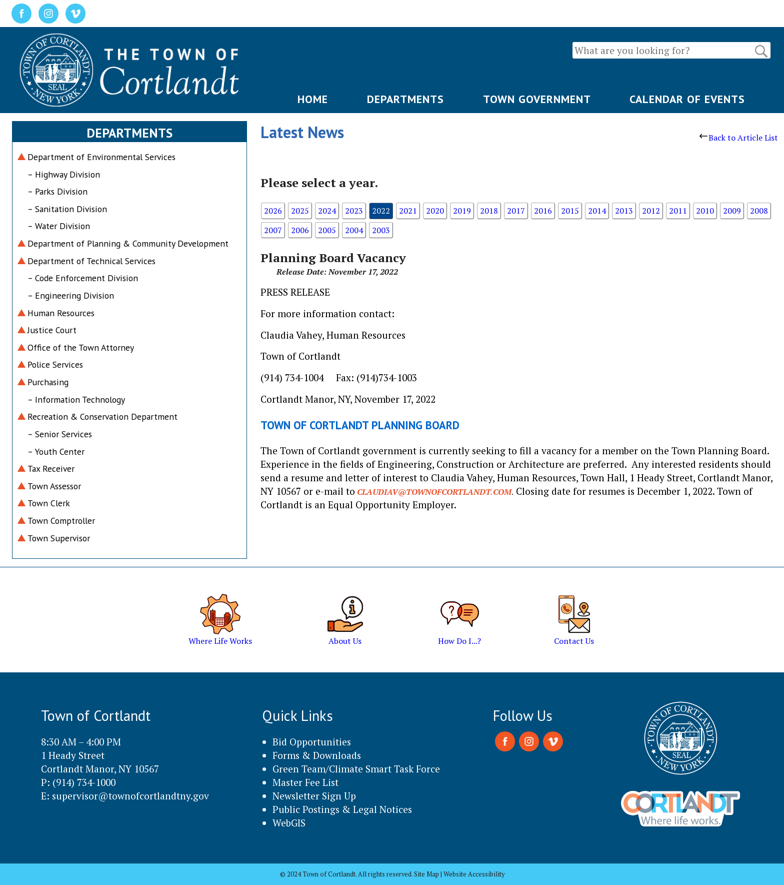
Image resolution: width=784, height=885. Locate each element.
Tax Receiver (51, 468)
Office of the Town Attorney (81, 347)
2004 (354, 230)
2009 (732, 210)
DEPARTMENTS (405, 99)
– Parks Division (58, 191)
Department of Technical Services (92, 261)
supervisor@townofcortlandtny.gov (130, 795)
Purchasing (48, 382)
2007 (273, 230)
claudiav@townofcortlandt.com (434, 491)
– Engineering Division (71, 295)
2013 (624, 210)
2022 (381, 210)
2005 (327, 230)
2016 (543, 210)
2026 (273, 210)
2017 (516, 210)
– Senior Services (60, 434)
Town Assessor (54, 486)
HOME (313, 99)
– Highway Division (64, 174)
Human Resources (61, 313)
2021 (408, 210)
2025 (300, 210)
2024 (327, 210)
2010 (705, 210)
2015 (570, 210)
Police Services (55, 364)
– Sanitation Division (67, 209)
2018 (489, 210)
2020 (435, 210)
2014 (597, 210)
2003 (381, 230)
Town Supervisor (59, 538)
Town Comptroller (61, 520)
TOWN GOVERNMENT (537, 99)
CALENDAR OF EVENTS (687, 99)
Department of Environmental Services (102, 157)
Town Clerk (49, 503)
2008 (759, 210)
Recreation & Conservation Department (103, 416)
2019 (462, 210)
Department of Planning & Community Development (128, 243)
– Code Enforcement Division (83, 278)
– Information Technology (76, 399)
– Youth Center (56, 451)
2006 (300, 230)
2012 (651, 210)
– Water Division (59, 226)
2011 (678, 210)
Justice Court (52, 330)
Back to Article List (739, 137)
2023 (354, 210)
